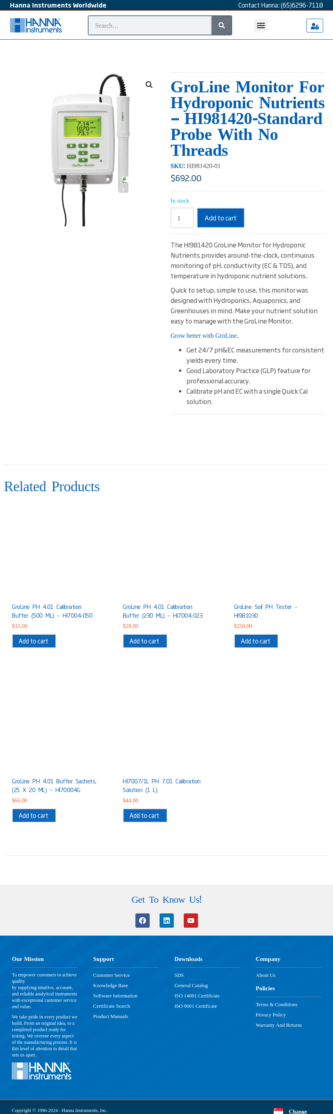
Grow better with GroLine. (205, 335)
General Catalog (191, 985)
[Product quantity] (182, 218)
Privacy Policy (271, 1014)
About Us (266, 975)
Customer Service (111, 975)
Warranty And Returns (279, 1025)
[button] (260, 25)
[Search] (222, 25)
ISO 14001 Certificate (197, 995)
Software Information (115, 995)
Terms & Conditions (276, 1004)
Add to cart (221, 217)
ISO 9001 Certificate (196, 1006)
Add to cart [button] (33, 641)
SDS (179, 975)
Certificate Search (111, 1006)
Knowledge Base (110, 985)
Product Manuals (110, 1016)
